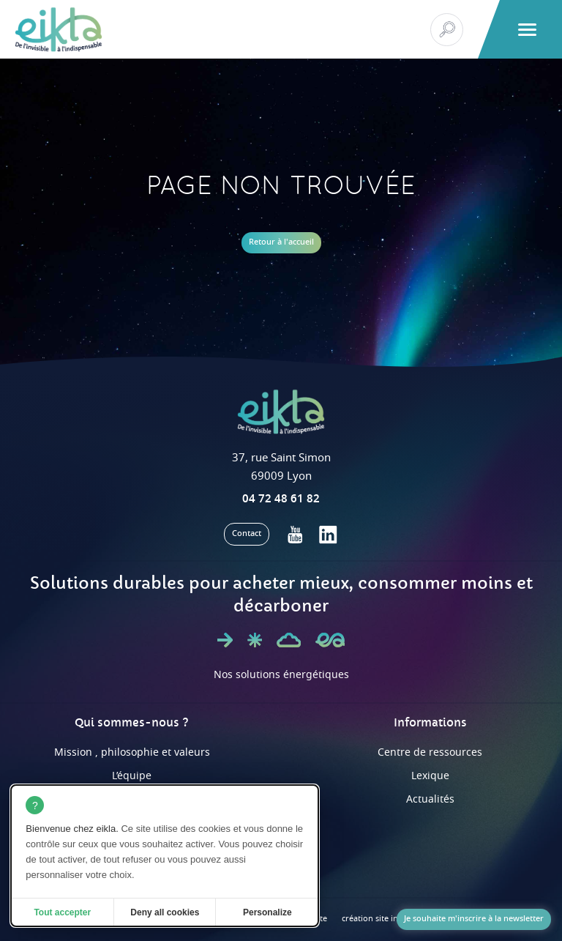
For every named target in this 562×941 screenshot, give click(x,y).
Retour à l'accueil (281, 242)
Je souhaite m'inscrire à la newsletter (474, 918)
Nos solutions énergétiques (281, 674)
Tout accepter (62, 912)
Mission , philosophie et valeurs (132, 752)
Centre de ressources (430, 752)
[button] (527, 29)
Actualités (430, 799)
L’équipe (131, 776)
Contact (246, 533)
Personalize (267, 912)
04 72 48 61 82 (281, 499)
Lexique (430, 776)
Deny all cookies (164, 912)
